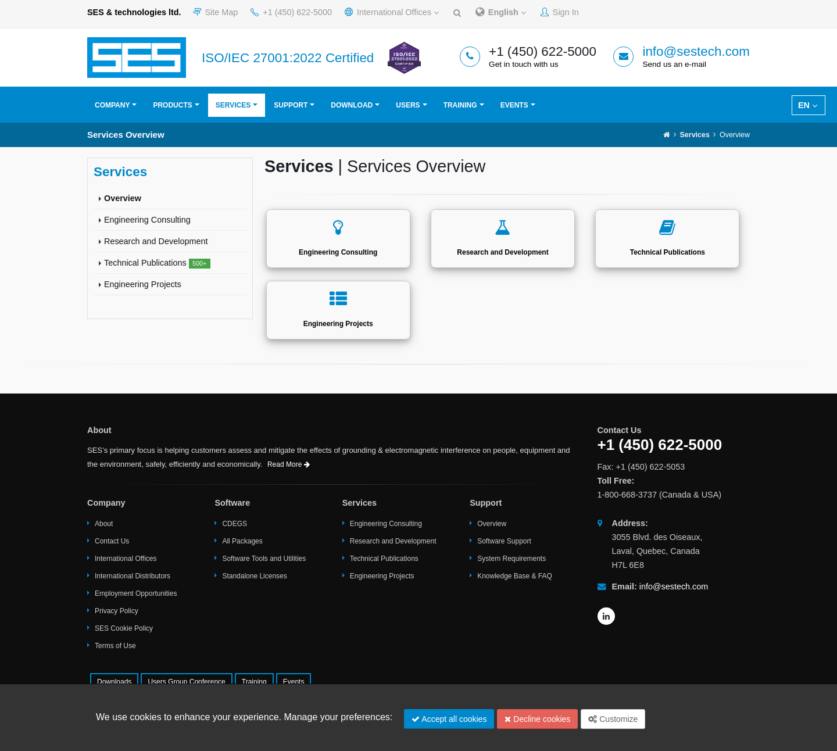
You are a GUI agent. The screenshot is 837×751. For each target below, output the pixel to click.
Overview (122, 198)
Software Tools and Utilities (264, 559)
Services (233, 105)
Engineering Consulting (147, 219)
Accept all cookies (449, 719)
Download (352, 105)
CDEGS (234, 524)
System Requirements (511, 559)
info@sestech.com (696, 51)
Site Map (215, 12)
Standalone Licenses (254, 576)
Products (172, 105)
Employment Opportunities (136, 593)
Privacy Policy (116, 611)
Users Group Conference (186, 682)
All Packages (242, 541)
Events (514, 105)
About (104, 524)
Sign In (560, 12)
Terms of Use (115, 646)
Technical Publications (157, 263)
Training (460, 105)
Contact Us (112, 541)
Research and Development (156, 241)
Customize (613, 719)
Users (408, 105)
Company (112, 105)
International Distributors (132, 576)
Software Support (504, 541)
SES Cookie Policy (124, 628)
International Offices (392, 12)
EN (807, 105)
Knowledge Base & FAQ (514, 576)
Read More (288, 464)
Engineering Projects (142, 284)
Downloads (114, 682)
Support (290, 105)
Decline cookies (537, 719)
